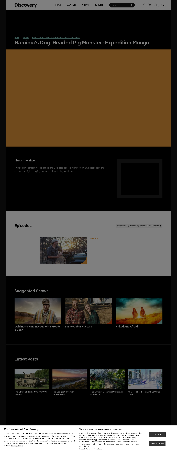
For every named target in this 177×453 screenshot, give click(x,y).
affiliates (27, 433)
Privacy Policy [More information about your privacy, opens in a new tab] (17, 446)
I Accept (157, 434)
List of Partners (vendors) (91, 449)
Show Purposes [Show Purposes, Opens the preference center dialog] (157, 443)
